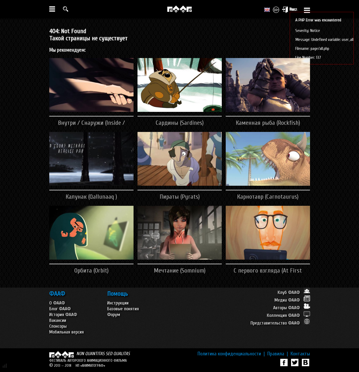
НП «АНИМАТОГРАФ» (90, 365)
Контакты (300, 354)
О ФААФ (57, 303)
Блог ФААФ (60, 309)
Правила (277, 354)
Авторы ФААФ (291, 308)
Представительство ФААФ (280, 323)
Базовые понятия (123, 309)
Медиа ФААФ (292, 300)
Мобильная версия (66, 332)
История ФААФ (63, 314)
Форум (113, 314)
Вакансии (57, 320)
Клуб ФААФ (294, 292)
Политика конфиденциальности (231, 354)
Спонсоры (58, 326)
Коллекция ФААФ (288, 315)
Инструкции (118, 303)
